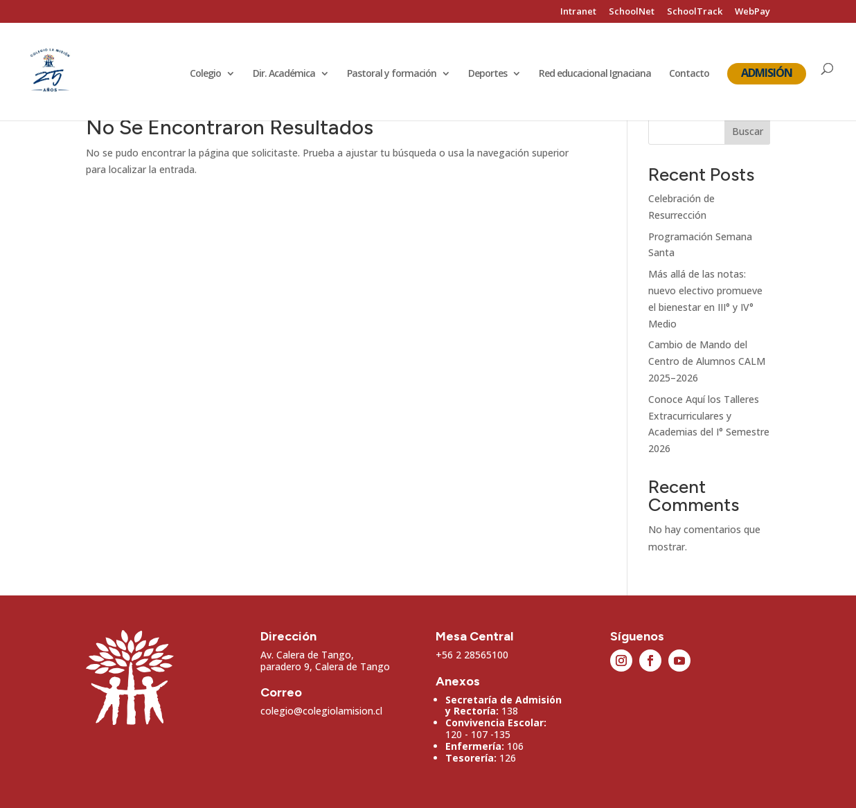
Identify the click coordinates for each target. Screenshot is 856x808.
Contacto (689, 74)
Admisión (766, 72)
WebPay (752, 12)
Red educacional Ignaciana (595, 74)
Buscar (747, 131)
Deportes (487, 74)
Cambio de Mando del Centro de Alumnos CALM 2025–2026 (706, 361)
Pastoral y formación (391, 74)
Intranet (578, 12)
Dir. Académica (284, 74)
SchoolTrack (694, 12)
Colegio (205, 74)
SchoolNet (631, 12)
